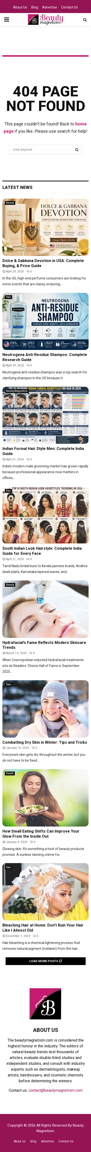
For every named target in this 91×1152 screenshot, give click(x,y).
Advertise (49, 7)
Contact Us (69, 7)
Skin (8, 684)
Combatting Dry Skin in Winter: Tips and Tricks (44, 742)
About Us (20, 7)
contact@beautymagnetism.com (55, 1090)
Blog (34, 7)
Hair (8, 297)
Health (10, 773)
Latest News (17, 187)
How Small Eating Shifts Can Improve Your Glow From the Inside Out (40, 834)
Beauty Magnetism (17, 391)
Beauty (10, 202)
